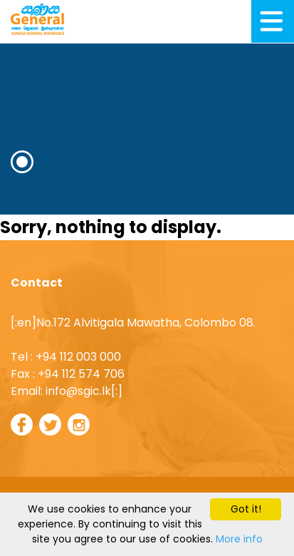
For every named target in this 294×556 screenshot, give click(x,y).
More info (239, 539)
